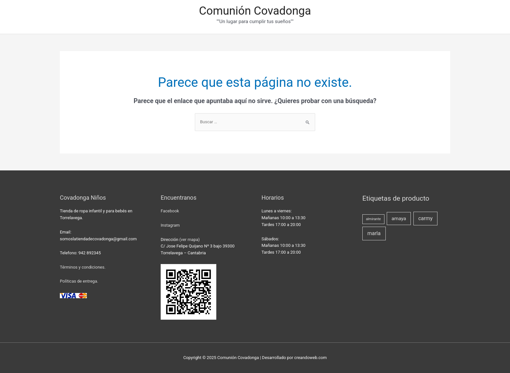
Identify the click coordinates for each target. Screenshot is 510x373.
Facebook (170, 210)
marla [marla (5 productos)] (374, 233)
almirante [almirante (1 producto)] (373, 219)
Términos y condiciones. (82, 267)
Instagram (170, 225)
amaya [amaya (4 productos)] (399, 218)
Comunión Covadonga (255, 11)
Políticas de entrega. (79, 281)
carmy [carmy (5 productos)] (425, 218)
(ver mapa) (189, 239)
